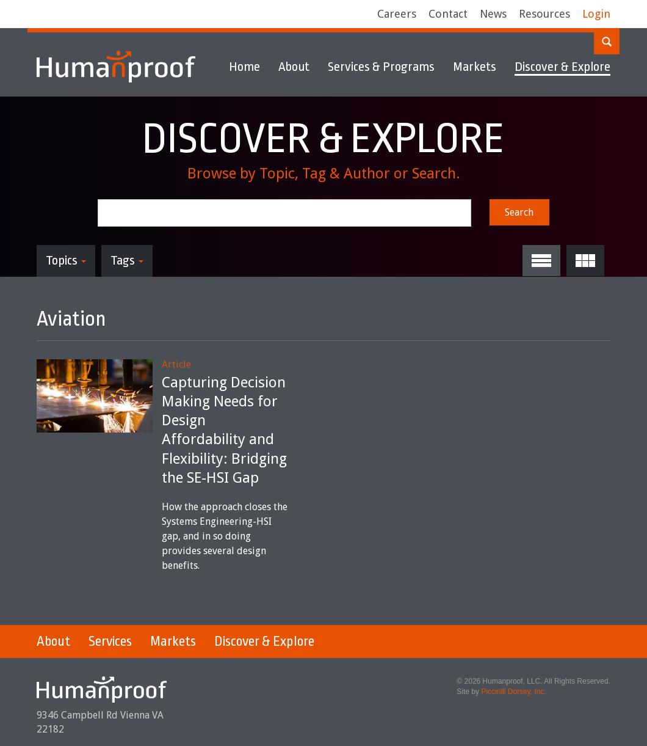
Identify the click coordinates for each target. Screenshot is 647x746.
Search (519, 212)
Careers (396, 13)
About (293, 66)
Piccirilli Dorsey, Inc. (513, 691)
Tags (126, 260)
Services (110, 641)
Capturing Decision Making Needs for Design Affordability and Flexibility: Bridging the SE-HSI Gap (224, 430)
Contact (448, 13)
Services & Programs (381, 66)
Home (244, 66)
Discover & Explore (562, 66)
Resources (544, 13)
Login (596, 13)
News (493, 13)
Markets (474, 66)
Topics (66, 260)
